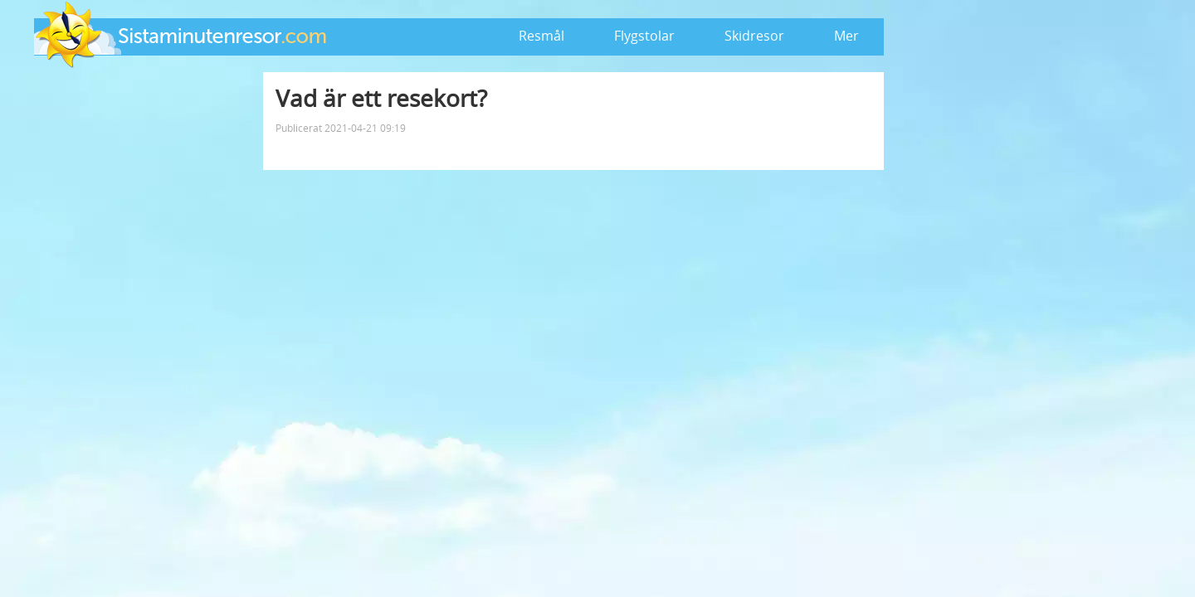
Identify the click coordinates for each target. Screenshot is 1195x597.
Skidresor (754, 36)
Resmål (541, 36)
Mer (846, 36)
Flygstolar (644, 36)
